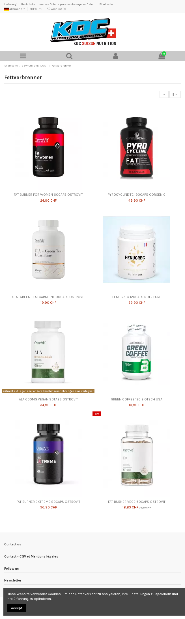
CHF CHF (36, 9)
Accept (16, 608)
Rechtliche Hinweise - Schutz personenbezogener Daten (58, 4)
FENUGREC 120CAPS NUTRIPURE (136, 297)
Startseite (106, 4)
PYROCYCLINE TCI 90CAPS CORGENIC (136, 195)
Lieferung (10, 4)
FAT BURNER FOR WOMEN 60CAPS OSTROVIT (48, 195)
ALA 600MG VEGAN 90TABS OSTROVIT (48, 399)
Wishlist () (56, 9)
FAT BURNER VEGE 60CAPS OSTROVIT (136, 502)
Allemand (14, 9)
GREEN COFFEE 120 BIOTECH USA (136, 399)
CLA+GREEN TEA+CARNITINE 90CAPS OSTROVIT (48, 297)
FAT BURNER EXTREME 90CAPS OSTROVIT (48, 502)
